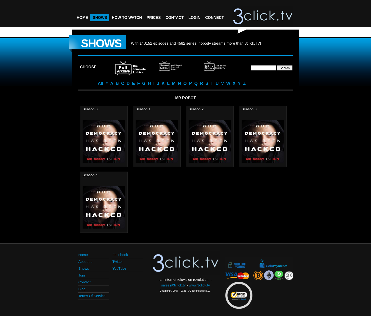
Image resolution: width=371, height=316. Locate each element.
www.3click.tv (199, 285)
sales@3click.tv (173, 285)
